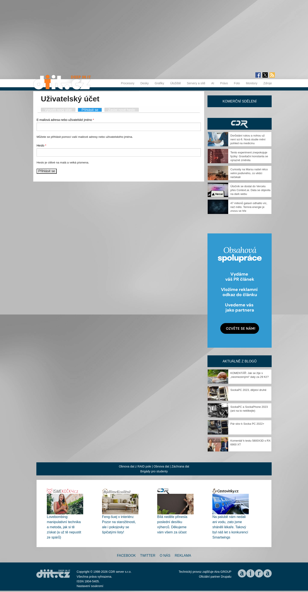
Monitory (252, 83)
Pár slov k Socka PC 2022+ (247, 423)
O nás (165, 555)
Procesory (127, 83)
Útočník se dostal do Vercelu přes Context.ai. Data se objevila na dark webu (250, 190)
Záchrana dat (180, 466)
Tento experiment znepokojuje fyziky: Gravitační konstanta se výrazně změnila (249, 156)
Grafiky (159, 83)
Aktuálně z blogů (239, 361)
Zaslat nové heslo (121, 110)
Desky (144, 83)
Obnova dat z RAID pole (135, 466)
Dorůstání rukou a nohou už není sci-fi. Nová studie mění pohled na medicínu (247, 139)
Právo (224, 83)
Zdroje (267, 83)
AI (212, 83)
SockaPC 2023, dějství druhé (248, 390)
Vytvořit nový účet (58, 110)
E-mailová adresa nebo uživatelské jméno (65, 120)
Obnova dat (161, 466)
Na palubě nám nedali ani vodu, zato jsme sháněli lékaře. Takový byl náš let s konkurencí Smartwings (230, 527)
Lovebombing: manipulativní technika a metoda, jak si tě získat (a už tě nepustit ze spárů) (64, 527)
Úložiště (175, 83)
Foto (237, 83)
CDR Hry (239, 124)
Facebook (126, 555)
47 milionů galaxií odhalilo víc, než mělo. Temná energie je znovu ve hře (248, 207)
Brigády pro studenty (154, 471)
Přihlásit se (91, 110)
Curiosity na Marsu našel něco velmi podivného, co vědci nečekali (249, 173)
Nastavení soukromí (90, 586)
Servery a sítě (196, 83)
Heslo (41, 145)
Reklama (183, 555)
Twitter (147, 555)
